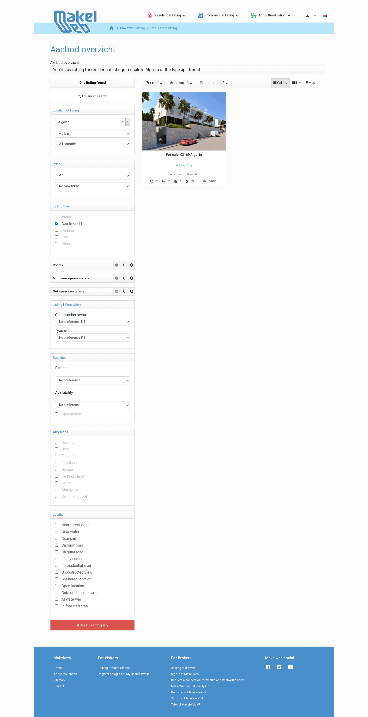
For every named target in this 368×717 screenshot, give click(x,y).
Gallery (280, 83)
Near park (69, 538)
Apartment (72, 223)
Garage (67, 469)
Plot (64, 237)
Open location (72, 586)
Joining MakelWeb (183, 668)
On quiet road (72, 552)
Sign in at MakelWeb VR (187, 698)
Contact (59, 686)
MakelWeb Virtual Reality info (191, 686)
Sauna (66, 483)
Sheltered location (76, 579)
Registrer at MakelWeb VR (188, 692)
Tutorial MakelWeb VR (186, 704)
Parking (67, 230)
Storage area (71, 489)
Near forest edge (75, 525)
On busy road (72, 545)
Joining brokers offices (114, 668)
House (66, 217)
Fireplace (69, 462)
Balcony (67, 442)
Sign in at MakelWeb (185, 674)
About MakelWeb (65, 674)
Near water (70, 531)
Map (310, 82)
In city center (72, 558)
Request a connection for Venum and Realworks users (208, 680)
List (296, 83)
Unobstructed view (76, 572)
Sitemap (59, 680)
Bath (65, 449)
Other (65, 244)
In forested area (74, 606)
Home (58, 668)
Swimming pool (74, 496)
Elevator (68, 456)
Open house (71, 414)
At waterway (71, 599)
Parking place (72, 476)
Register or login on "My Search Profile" (124, 674)
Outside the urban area (79, 592)
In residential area (76, 565)
